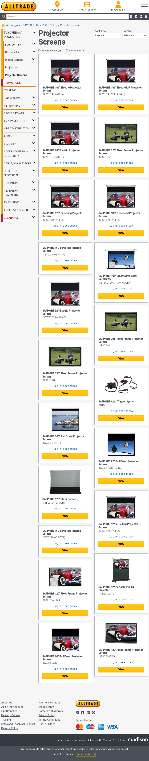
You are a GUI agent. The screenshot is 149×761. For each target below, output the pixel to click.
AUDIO (8, 136)
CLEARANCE (11, 217)
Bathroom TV (13, 44)
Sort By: (127, 31)
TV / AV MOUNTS (14, 121)
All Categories (14, 25)
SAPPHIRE (75, 50)
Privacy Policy (47, 715)
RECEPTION (11, 183)
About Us (6, 702)
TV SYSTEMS (12, 202)
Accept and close (86, 754)
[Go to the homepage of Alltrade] (18, 6)
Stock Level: (101, 31)
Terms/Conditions (49, 719)
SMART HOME (12, 98)
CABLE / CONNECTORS (17, 163)
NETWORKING (12, 105)
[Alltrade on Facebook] (136, 16)
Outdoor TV (12, 52)
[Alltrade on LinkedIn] (141, 16)
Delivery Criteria (10, 715)
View (65, 107)
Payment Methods (49, 702)
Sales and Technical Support (18, 724)
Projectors (11, 67)
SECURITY (10, 143)
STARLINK (10, 90)
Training (6, 719)
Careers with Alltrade (51, 711)
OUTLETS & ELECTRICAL (11, 173)
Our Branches (9, 711)
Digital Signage (14, 59)
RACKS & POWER (14, 113)
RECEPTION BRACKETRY (11, 193)
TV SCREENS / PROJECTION (41, 25)
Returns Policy (9, 728)
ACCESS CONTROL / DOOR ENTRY (16, 153)
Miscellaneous (49, 50)
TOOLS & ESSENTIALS (17, 210)
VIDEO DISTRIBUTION (16, 128)
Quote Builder (47, 724)
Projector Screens (70, 25)
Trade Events (46, 706)
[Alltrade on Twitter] (131, 16)
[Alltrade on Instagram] (146, 16)
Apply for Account (12, 706)
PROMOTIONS (12, 82)
